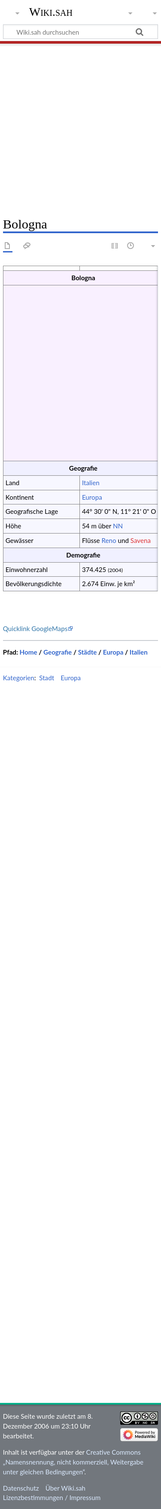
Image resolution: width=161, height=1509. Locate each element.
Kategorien (18, 678)
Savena (141, 540)
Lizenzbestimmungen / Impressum (51, 1497)
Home (28, 652)
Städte (87, 652)
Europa (92, 497)
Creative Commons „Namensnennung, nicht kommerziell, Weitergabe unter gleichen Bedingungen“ (73, 1462)
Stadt (46, 678)
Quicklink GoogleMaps (35, 628)
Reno (108, 540)
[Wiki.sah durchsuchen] (80, 32)
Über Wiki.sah (65, 1488)
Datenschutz (21, 1488)
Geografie (57, 652)
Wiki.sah (51, 11)
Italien (91, 482)
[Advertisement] (80, 127)
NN (118, 526)
